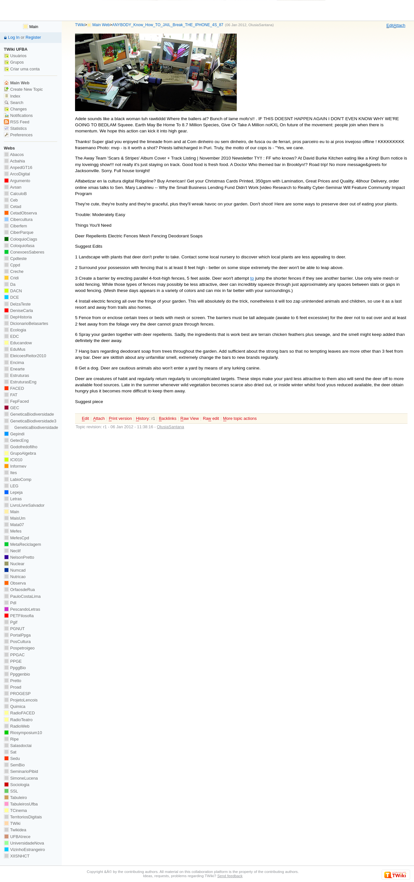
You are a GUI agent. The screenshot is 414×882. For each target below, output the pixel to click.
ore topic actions (240, 418)
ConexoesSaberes (24, 252)
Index (12, 96)
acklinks (167, 418)
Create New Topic (23, 89)
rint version (120, 418)
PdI (10, 602)
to (252, 278)
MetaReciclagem (22, 544)
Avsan (12, 187)
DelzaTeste (17, 304)
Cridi (11, 277)
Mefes (13, 531)
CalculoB (15, 193)
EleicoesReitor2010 (25, 355)
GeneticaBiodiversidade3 (30, 421)
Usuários (15, 55)
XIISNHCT (16, 856)
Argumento (17, 180)
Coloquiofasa (19, 245)
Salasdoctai (18, 745)
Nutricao (15, 576)
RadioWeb (16, 726)
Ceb (11, 200)
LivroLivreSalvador (24, 505)
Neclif (12, 550)
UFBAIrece (17, 836)
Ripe (11, 739)
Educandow (18, 342)
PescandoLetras (22, 609)
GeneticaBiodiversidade (29, 414)
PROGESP (17, 693)
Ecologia (15, 329)
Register (33, 37)
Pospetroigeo (19, 648)
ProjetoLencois (21, 700)
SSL (11, 791)
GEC (11, 407)
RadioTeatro (18, 719)
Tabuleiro (15, 797)
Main (30, 26)
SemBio (14, 765)
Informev (15, 466)
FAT (10, 394)
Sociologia (16, 784)
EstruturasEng (20, 381)
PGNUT (14, 628)
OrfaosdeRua (19, 589)
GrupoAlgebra (20, 453)
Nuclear (14, 563)
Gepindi (14, 433)
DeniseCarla (18, 310)
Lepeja (13, 492)
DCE (11, 297)
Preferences (18, 134)
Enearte (14, 369)
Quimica (15, 706)
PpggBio (15, 667)
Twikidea (15, 829)
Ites (10, 472)
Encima (14, 362)
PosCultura (17, 641)
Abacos (14, 154)
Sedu (12, 758)
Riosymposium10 (23, 732)
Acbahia (14, 161)
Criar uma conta (22, 69)
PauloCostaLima (22, 596)
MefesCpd (16, 537)
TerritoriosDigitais (23, 817)
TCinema (15, 810)
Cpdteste (15, 258)
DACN (13, 290)
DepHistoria (18, 317)
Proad (12, 687)
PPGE (13, 661)
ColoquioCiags (20, 239)
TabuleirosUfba (21, 804)
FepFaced (16, 401)
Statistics (15, 128)
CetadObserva (20, 213)
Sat (10, 752)
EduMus (15, 349)
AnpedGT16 (18, 167)
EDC (11, 336)
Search (13, 102)
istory (142, 418)
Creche (14, 271)
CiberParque (19, 232)
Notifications (18, 115)
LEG (11, 485)
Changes (15, 109)
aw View (189, 418)
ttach (399, 25)
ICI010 (13, 459)
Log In (14, 37)
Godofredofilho (21, 446)
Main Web (101, 25)
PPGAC (14, 654)
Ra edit (211, 418)
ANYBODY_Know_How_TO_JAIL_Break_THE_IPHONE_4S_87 (167, 25)
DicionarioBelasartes (26, 323)
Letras (13, 498)
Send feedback (230, 876)
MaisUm (15, 518)
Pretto (12, 680)
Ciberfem (15, 225)
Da (10, 284)
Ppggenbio (17, 674)
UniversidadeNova (24, 843)
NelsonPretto (19, 557)
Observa (15, 583)
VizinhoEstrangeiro (24, 849)
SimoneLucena (21, 778)
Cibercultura (18, 219)
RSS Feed (16, 121)
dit (390, 25)
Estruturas (16, 375)
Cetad (12, 206)
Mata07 (14, 524)
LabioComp (17, 479)
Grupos (14, 62)
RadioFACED (19, 713)
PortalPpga (17, 635)
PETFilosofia (19, 615)
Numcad (15, 570)
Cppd (12, 265)
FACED (14, 388)
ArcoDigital (17, 173)
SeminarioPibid (21, 771)
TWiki (80, 25)
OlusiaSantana (260, 25)
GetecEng (16, 440)
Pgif (10, 622)
